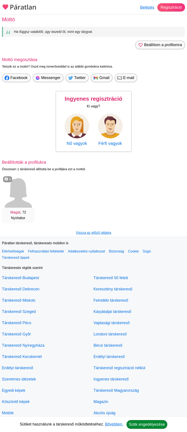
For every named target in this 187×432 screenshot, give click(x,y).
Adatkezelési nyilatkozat (86, 251)
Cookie (133, 251)
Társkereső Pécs (16, 323)
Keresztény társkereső (113, 289)
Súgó (147, 251)
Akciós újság (104, 413)
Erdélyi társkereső (17, 368)
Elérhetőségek (13, 251)
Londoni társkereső (110, 334)
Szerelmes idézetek (19, 379)
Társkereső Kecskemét (22, 356)
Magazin (101, 402)
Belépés (147, 7)
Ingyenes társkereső (111, 379)
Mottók (8, 413)
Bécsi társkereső (108, 345)
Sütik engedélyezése (147, 424)
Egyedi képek (13, 390)
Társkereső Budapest (20, 278)
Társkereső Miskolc (19, 300)
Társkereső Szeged (19, 311)
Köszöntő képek (16, 402)
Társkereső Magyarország (116, 390)
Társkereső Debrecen (20, 289)
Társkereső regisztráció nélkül (119, 368)
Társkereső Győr (16, 334)
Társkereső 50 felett (111, 278)
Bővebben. (114, 424)
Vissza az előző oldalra (93, 233)
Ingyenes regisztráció (93, 98)
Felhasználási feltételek (46, 251)
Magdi (15, 212)
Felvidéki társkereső (111, 300)
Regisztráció (171, 7)
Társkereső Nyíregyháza (23, 345)
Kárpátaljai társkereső (112, 311)
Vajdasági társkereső (112, 323)
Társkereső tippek (15, 257)
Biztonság (116, 251)
